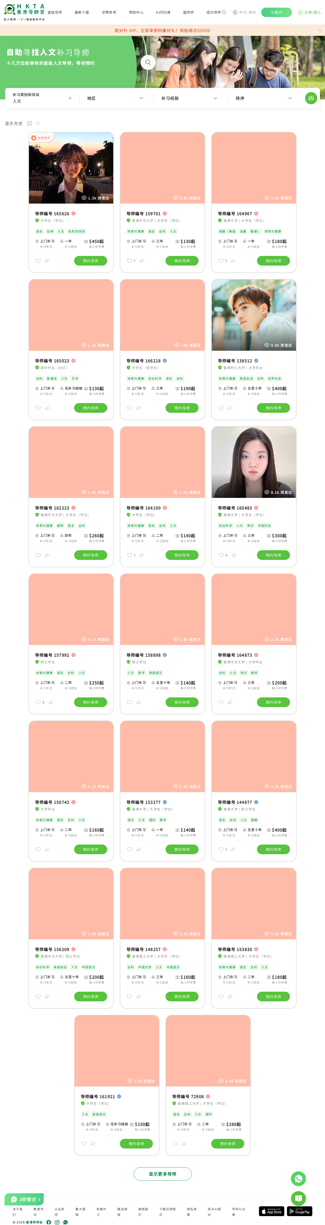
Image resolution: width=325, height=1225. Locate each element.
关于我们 (18, 1212)
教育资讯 (39, 1212)
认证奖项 (60, 1212)
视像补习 (101, 1212)
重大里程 (80, 1212)
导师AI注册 (239, 1212)
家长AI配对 (214, 1212)
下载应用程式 (167, 1212)
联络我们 (143, 1212)
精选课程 (122, 1212)
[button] (162, 98)
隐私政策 (192, 1212)
